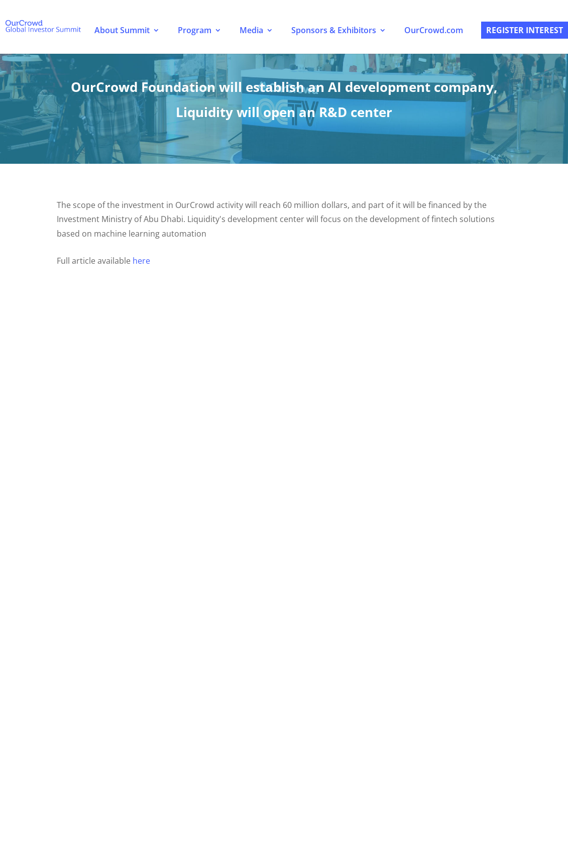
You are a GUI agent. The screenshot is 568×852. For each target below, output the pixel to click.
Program (194, 30)
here (141, 260)
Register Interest (524, 30)
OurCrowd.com (433, 30)
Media (251, 30)
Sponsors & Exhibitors (333, 30)
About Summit (122, 30)
